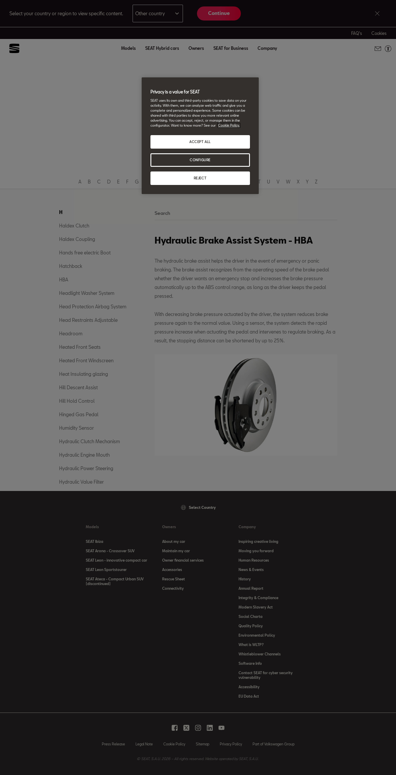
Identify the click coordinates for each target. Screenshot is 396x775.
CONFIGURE (200, 160)
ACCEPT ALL (200, 142)
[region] (200, 135)
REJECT (200, 178)
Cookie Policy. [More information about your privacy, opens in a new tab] (229, 125)
